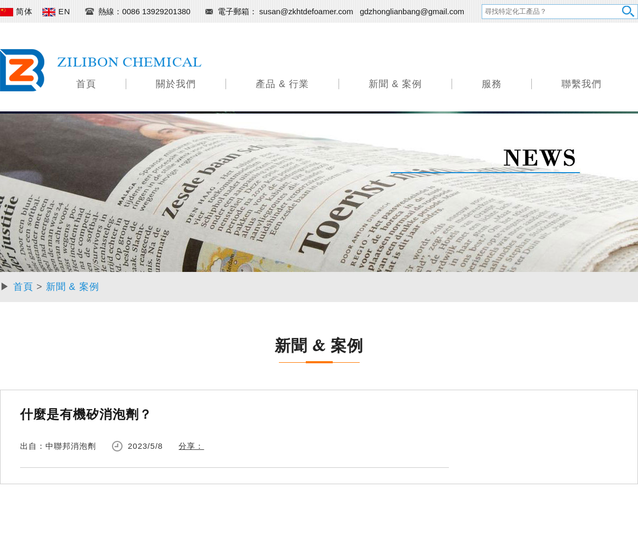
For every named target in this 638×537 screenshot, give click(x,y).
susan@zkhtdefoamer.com (307, 11)
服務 (492, 84)
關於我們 (176, 84)
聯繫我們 (581, 84)
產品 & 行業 (282, 84)
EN (56, 11)
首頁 (86, 84)
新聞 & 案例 (395, 84)
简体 (16, 11)
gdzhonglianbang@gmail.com (412, 11)
